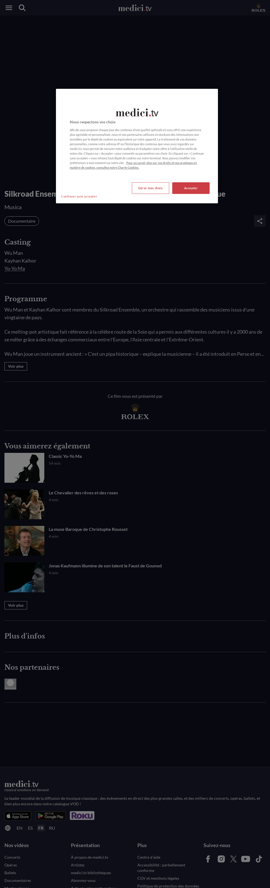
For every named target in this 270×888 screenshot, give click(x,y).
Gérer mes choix (150, 188)
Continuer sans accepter (79, 196)
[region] (137, 146)
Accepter (191, 188)
